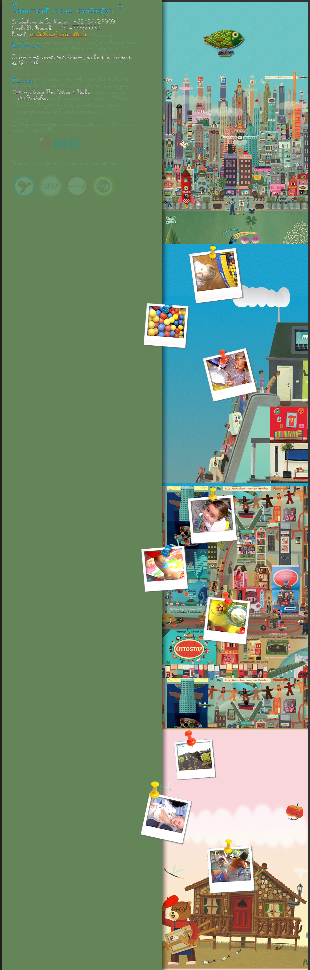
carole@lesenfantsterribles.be (58, 35)
